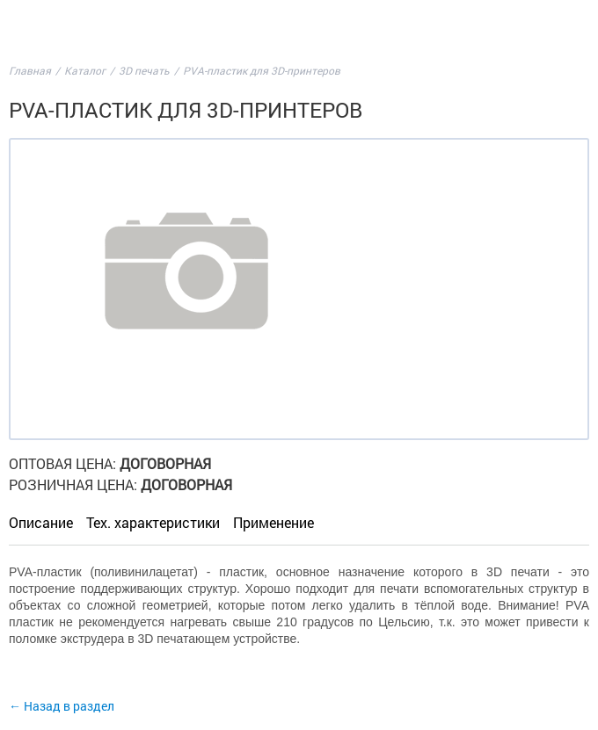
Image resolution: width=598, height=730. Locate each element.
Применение (273, 522)
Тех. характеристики (153, 522)
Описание (41, 522)
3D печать (144, 70)
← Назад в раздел (61, 705)
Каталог (85, 70)
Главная (30, 70)
